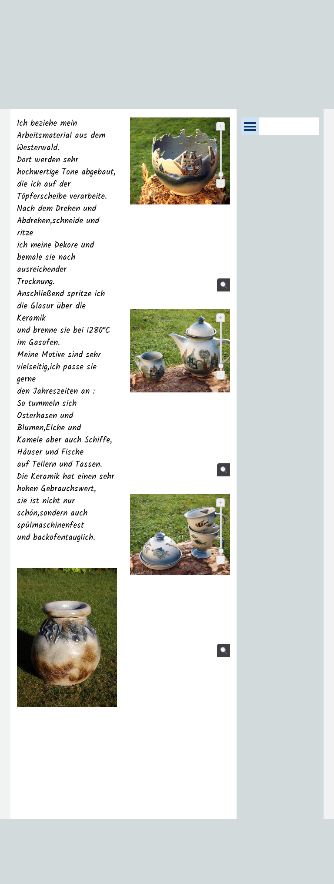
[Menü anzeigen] (250, 126)
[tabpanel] (67, 463)
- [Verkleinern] (220, 183)
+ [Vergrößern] (220, 126)
